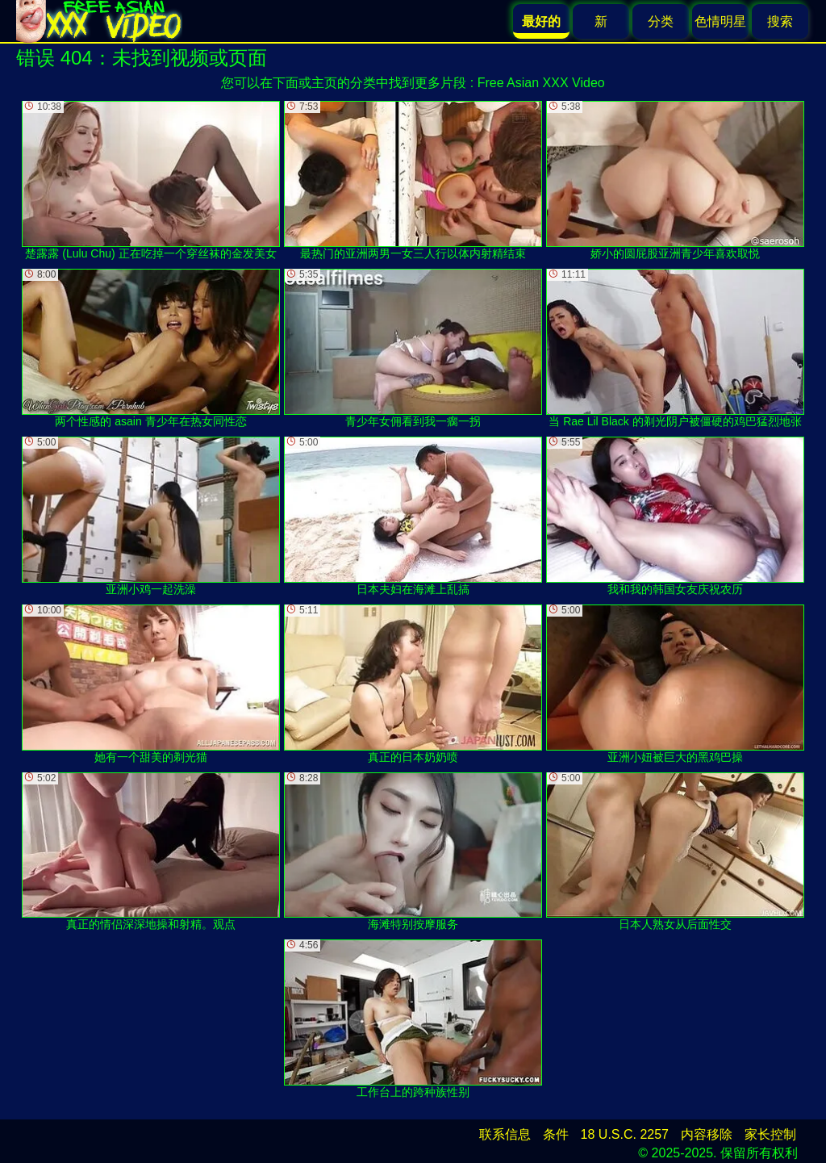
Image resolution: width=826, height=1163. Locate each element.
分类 (661, 21)
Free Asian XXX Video (541, 83)
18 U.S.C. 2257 (625, 1134)
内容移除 (706, 1134)
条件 (556, 1134)
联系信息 (505, 1134)
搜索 (780, 21)
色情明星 (720, 21)
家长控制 (770, 1134)
